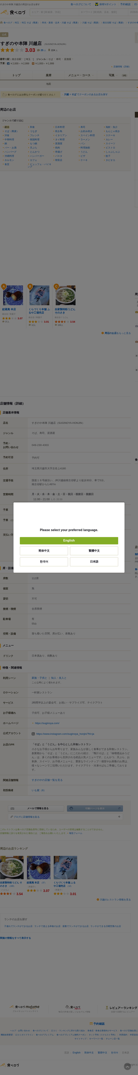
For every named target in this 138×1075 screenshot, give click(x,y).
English (69, 540)
